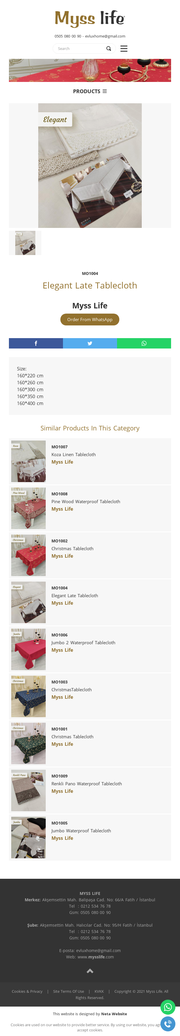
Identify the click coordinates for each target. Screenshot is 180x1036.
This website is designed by (90, 1013)
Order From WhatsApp (89, 319)
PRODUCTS (90, 91)
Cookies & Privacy (27, 991)
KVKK (99, 991)
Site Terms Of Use (68, 991)
